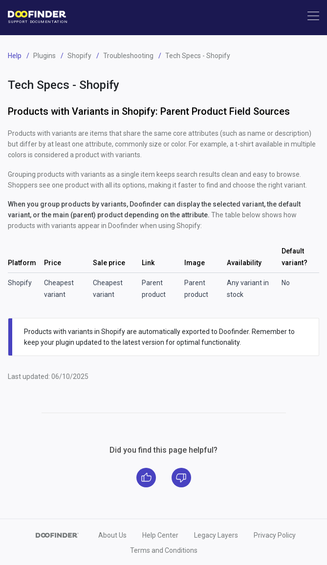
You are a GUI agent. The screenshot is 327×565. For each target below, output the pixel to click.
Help (15, 56)
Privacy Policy (275, 535)
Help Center (160, 535)
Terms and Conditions (163, 550)
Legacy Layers (216, 535)
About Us (112, 535)
